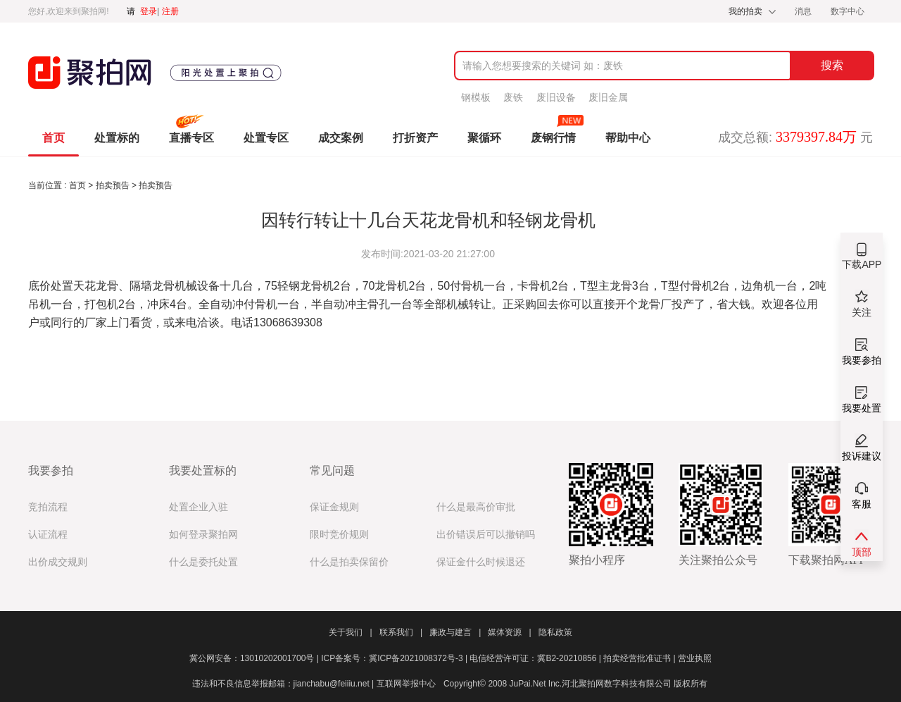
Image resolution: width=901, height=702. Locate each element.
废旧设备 (556, 97)
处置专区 (266, 138)
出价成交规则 (57, 562)
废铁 (513, 97)
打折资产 (415, 138)
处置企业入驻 (198, 507)
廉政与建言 (455, 632)
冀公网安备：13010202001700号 (255, 658)
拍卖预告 (114, 185)
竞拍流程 (48, 507)
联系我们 (400, 632)
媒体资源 (509, 632)
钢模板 (476, 97)
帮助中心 (627, 138)
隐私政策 (555, 632)
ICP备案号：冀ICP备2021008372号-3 (395, 658)
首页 (53, 138)
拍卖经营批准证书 (640, 658)
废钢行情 (553, 138)
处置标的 (116, 138)
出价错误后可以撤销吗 (485, 534)
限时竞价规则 (339, 534)
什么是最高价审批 (475, 507)
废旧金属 (608, 97)
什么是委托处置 (203, 562)
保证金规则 (334, 507)
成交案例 (340, 138)
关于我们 (350, 632)
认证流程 (48, 534)
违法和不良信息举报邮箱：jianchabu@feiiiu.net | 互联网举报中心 (314, 684)
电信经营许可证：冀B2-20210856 (536, 658)
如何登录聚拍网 (203, 534)
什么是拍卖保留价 (349, 562)
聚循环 (484, 138)
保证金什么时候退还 (480, 562)
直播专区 (191, 138)
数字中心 (847, 11)
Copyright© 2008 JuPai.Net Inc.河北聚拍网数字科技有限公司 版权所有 (575, 684)
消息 (804, 11)
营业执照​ (695, 658)
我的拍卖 (745, 11)
